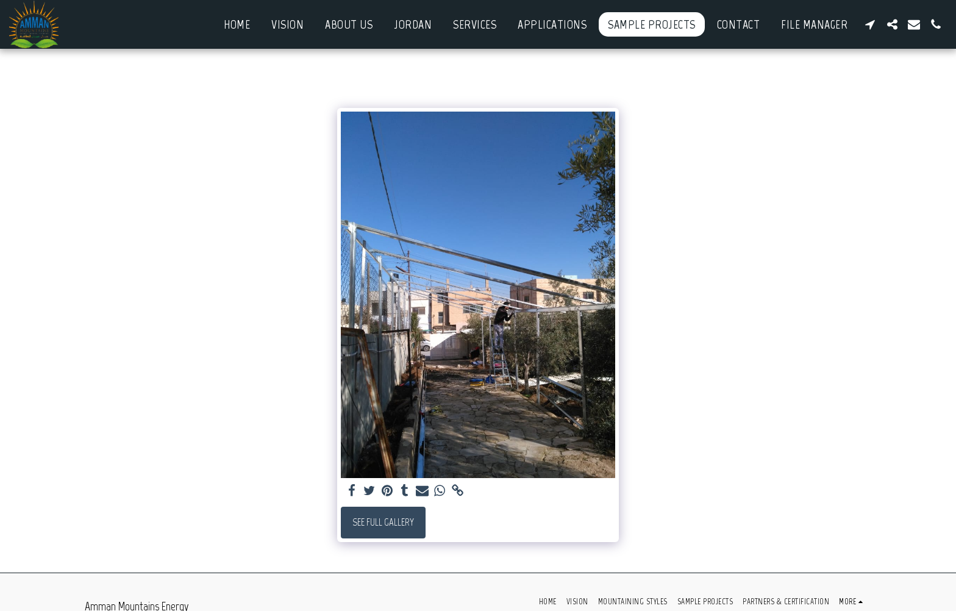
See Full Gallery (383, 522)
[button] (870, 24)
